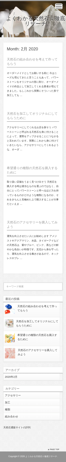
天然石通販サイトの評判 (16, 427)
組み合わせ (11, 416)
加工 (7, 402)
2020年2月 (11, 376)
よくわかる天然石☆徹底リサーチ (35, 21)
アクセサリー (13, 395)
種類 (7, 409)
